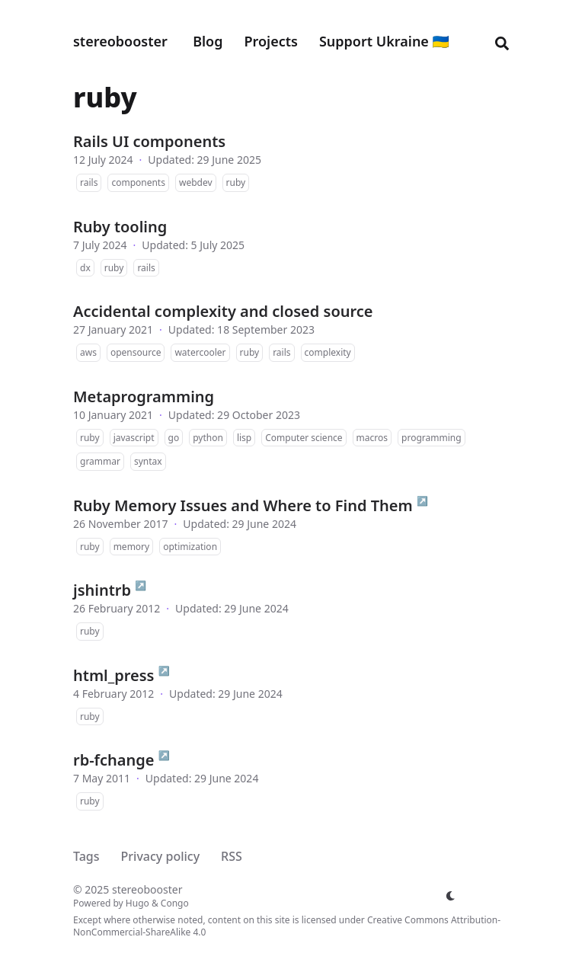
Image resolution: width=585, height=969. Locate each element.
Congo (175, 903)
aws (88, 352)
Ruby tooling (120, 226)
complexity (328, 352)
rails (89, 182)
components (138, 182)
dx (85, 267)
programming (431, 437)
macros (372, 437)
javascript (134, 437)
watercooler (199, 352)
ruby (236, 182)
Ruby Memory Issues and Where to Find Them (243, 505)
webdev (196, 182)
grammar (100, 461)
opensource (135, 352)
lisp (244, 437)
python (208, 437)
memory (131, 546)
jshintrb (102, 590)
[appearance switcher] (451, 896)
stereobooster (120, 41)
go (174, 437)
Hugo (137, 903)
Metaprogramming (143, 396)
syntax (148, 461)
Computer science (303, 437)
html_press (113, 675)
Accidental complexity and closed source (223, 311)
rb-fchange (114, 760)
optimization (190, 546)
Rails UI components (149, 141)
